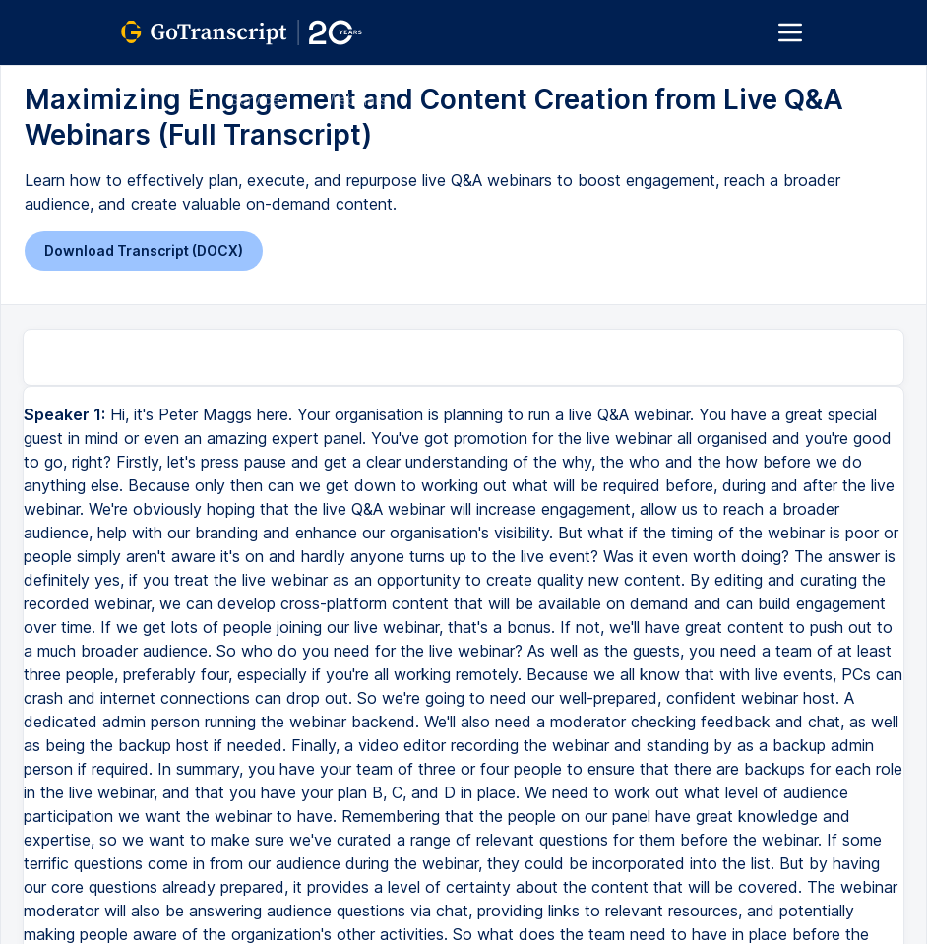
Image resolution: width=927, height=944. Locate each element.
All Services (258, 89)
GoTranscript (163, 90)
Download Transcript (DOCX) (143, 250)
